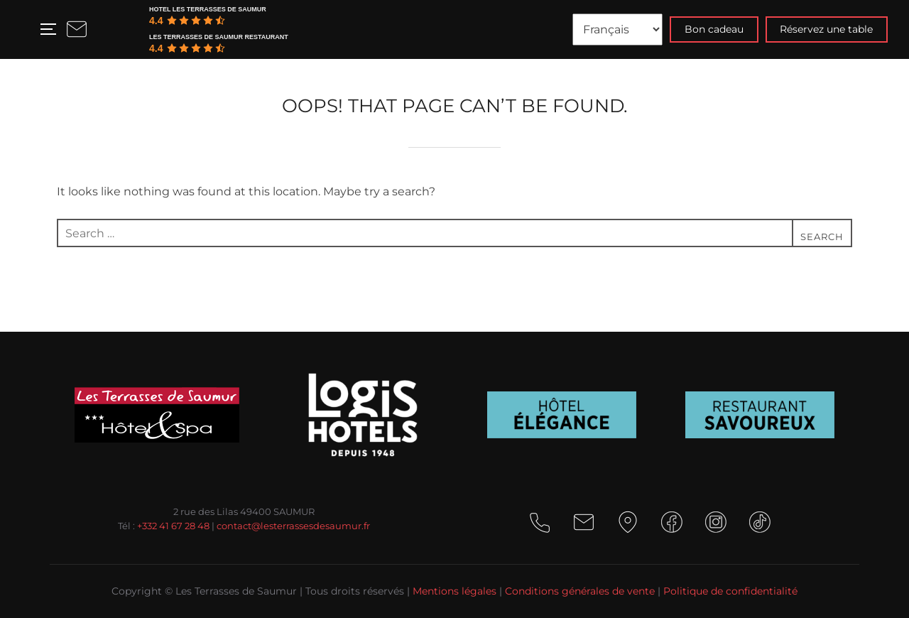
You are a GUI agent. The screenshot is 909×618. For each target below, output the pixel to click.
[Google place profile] (219, 9)
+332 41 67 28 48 (173, 525)
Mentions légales (454, 591)
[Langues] (617, 29)
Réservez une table (826, 29)
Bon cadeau (714, 29)
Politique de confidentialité (730, 591)
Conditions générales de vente (580, 591)
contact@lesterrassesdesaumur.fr (293, 525)
